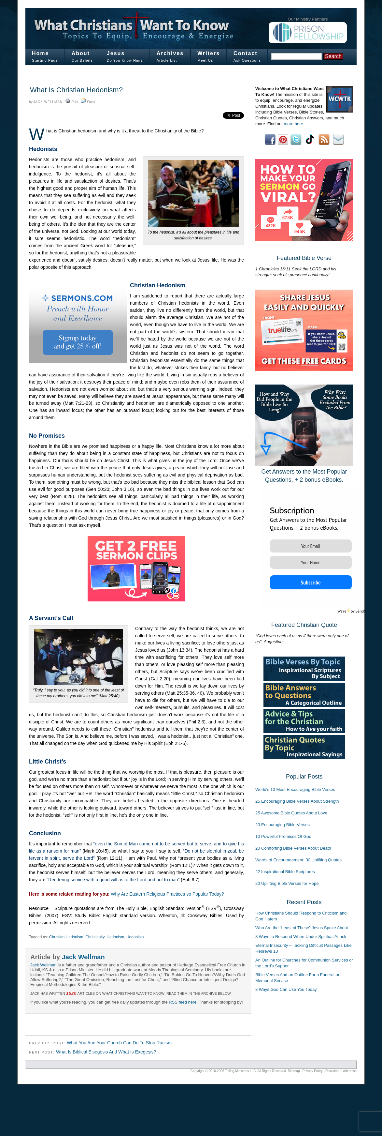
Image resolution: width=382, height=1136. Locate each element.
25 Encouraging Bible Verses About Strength (297, 801)
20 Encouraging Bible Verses (282, 824)
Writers (208, 53)
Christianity (94, 937)
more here (293, 123)
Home (40, 53)
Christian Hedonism (66, 937)
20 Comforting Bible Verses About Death (293, 848)
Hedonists (135, 937)
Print (74, 102)
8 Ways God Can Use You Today (286, 989)
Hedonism (115, 937)
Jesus (116, 53)
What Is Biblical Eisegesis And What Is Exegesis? (106, 1051)
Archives (170, 53)
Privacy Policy (313, 1071)
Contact (245, 53)
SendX (361, 611)
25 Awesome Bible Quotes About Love (291, 812)
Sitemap (294, 1071)
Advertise (350, 1071)
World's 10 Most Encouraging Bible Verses (295, 789)
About (81, 53)
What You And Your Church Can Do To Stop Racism (119, 1042)
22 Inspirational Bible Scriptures (285, 871)
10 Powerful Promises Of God (283, 836)
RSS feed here (182, 1002)
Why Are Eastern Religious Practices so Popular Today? (167, 894)
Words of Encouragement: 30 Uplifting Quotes (298, 859)
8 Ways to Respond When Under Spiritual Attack (300, 936)
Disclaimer (333, 1071)
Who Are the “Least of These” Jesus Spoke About (301, 927)
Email (91, 102)
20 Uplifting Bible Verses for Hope (286, 883)
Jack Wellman (48, 102)
